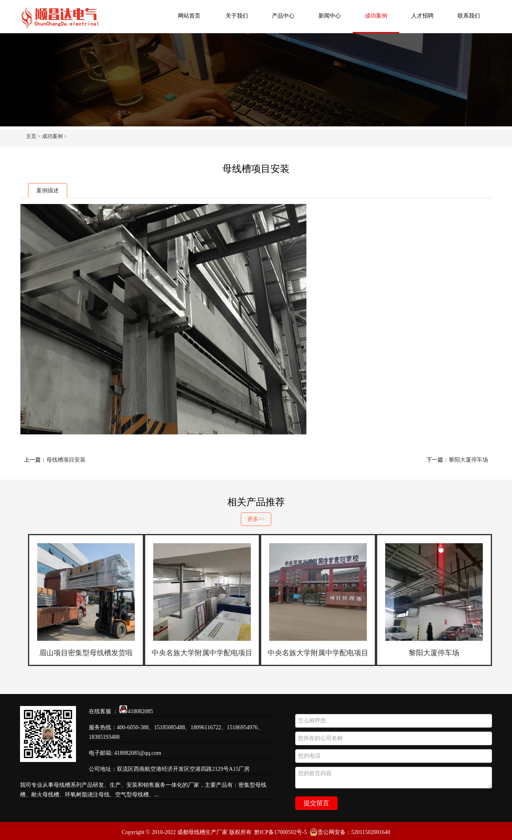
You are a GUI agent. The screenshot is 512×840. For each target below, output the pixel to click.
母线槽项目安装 (66, 460)
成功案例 (376, 16)
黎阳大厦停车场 (468, 460)
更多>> (256, 519)
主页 (31, 136)
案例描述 (47, 191)
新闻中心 (329, 16)
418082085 (140, 711)
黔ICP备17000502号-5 (280, 832)
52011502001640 (370, 832)
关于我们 (237, 16)
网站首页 (189, 16)
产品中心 (283, 16)
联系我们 (469, 16)
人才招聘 (422, 16)
